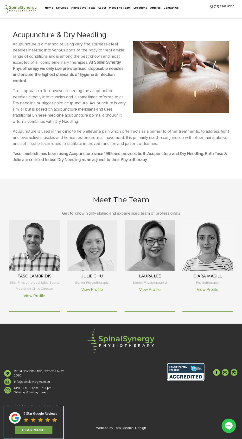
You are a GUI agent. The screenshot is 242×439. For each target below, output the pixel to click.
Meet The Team (120, 7)
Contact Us (171, 7)
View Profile (34, 295)
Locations (140, 7)
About (102, 7)
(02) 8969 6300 (222, 6)
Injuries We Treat (83, 7)
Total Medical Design (130, 428)
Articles (155, 7)
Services (62, 7)
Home (49, 7)
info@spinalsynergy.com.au (32, 381)
